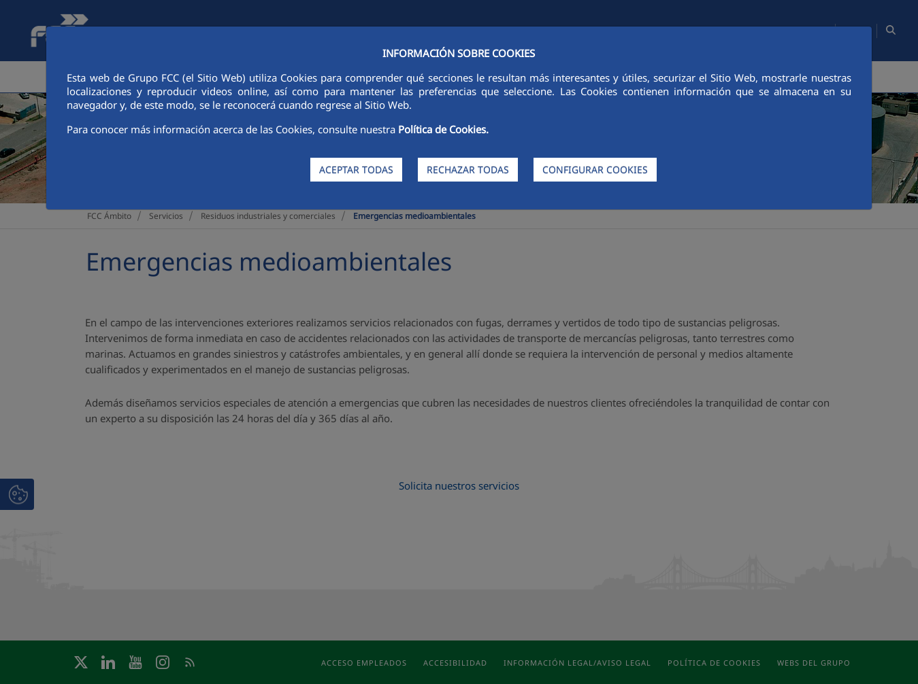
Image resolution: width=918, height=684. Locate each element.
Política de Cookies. (443, 129)
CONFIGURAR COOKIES (595, 169)
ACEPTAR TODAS (356, 169)
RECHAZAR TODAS (468, 169)
